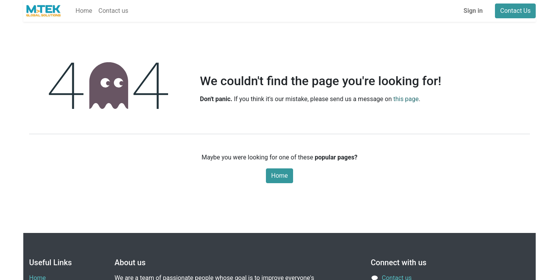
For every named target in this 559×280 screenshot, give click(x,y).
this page (405, 99)
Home (279, 175)
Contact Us (515, 10)
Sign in (473, 10)
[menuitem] (84, 11)
